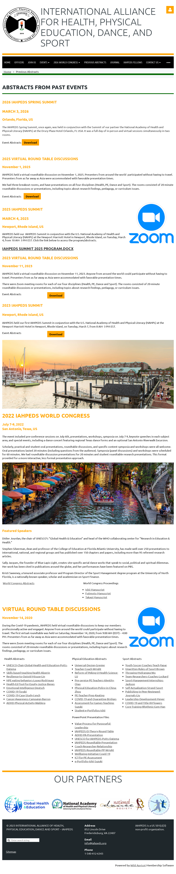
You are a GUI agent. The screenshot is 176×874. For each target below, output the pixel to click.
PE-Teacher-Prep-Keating (89, 695)
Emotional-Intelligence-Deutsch (25, 687)
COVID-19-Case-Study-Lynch (23, 695)
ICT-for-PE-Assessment (88, 757)
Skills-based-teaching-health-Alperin (28, 672)
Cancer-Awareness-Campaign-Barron (28, 699)
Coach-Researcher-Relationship (93, 746)
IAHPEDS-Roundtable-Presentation (96, 742)
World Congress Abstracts (18, 583)
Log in (170, 9)
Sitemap (11, 851)
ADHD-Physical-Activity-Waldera (25, 702)
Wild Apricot (138, 865)
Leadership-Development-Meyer (145, 699)
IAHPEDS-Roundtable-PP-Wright (94, 750)
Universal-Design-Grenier (90, 665)
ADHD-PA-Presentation (89, 734)
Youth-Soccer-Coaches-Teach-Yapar (146, 665)
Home (7, 71)
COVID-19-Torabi (16, 691)
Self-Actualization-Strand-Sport (144, 687)
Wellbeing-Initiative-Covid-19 (92, 753)
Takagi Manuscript (96, 597)
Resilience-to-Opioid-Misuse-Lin (25, 676)
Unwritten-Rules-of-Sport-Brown (144, 668)
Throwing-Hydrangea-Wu (140, 672)
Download (30, 142)
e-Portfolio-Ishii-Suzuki (88, 761)
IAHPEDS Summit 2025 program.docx (37, 248)
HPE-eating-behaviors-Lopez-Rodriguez (30, 680)
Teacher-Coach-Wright (88, 668)
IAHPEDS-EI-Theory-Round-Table (94, 731)
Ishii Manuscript (95, 589)
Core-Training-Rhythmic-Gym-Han (145, 706)
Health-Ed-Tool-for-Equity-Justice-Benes (30, 684)
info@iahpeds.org (95, 843)
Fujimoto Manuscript (98, 593)
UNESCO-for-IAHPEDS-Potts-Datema (97, 738)
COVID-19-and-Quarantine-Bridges (95, 699)
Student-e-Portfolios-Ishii (90, 710)
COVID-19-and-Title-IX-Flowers (143, 702)
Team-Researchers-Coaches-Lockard (146, 676)
